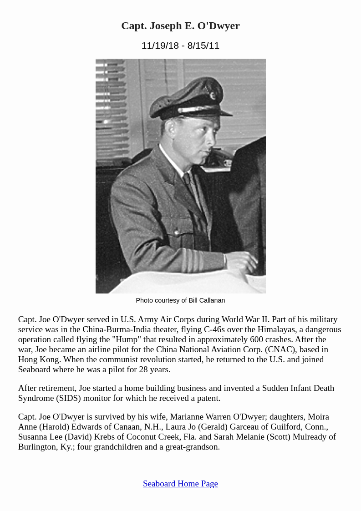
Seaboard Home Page (180, 483)
